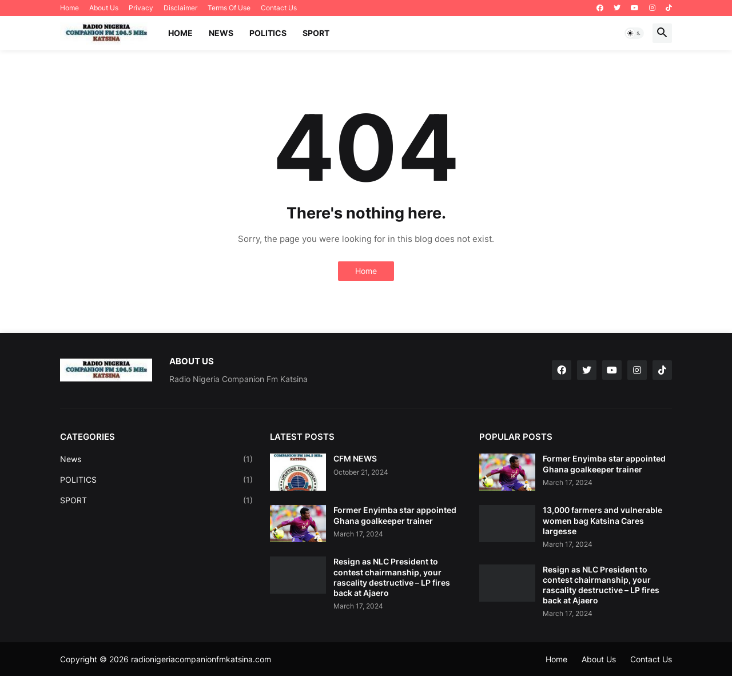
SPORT (316, 33)
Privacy (141, 7)
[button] (634, 33)
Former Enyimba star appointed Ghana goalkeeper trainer (394, 515)
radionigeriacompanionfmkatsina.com (201, 659)
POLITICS (268, 33)
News (156, 459)
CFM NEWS (355, 458)
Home (69, 7)
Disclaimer (180, 7)
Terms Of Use (229, 7)
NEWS (221, 33)
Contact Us (279, 7)
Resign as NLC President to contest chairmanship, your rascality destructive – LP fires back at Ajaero (391, 577)
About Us (103, 7)
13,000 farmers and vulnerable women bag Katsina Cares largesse (602, 520)
